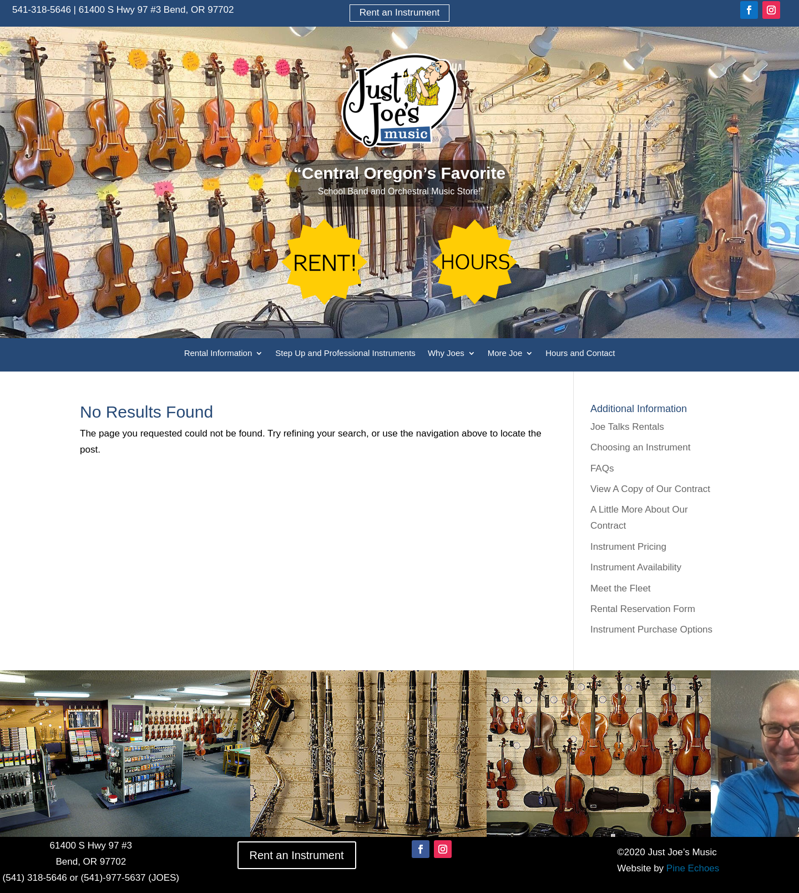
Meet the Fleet (620, 588)
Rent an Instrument (400, 12)
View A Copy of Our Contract (650, 489)
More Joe (505, 353)
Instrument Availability (635, 567)
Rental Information (218, 353)
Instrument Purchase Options (651, 629)
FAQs (602, 468)
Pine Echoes (692, 868)
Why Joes (446, 353)
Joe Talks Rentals (627, 427)
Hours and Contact (580, 353)
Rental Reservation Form (642, 609)
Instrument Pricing (628, 546)
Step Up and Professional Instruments (345, 353)
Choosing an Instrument (640, 447)
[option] (125, 753)
